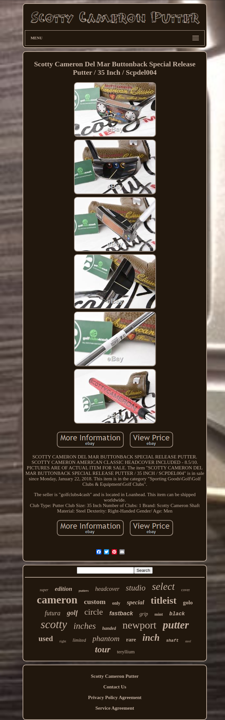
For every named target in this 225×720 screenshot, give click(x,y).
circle (93, 612)
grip (143, 614)
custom (95, 602)
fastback (121, 613)
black (177, 614)
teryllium (126, 651)
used (45, 639)
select (163, 586)
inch (150, 637)
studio (136, 587)
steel (188, 641)
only (116, 603)
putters (84, 590)
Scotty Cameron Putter (114, 676)
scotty (54, 624)
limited (79, 640)
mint (159, 614)
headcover (107, 589)
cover (185, 590)
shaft (172, 640)
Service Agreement (114, 708)
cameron (57, 600)
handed (109, 628)
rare (131, 640)
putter (176, 625)
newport (139, 625)
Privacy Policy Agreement (115, 697)
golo (188, 603)
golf (72, 613)
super (44, 590)
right (62, 641)
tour (102, 649)
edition (63, 588)
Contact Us (114, 686)
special (135, 602)
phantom (105, 638)
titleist (164, 600)
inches (85, 626)
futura (52, 613)
